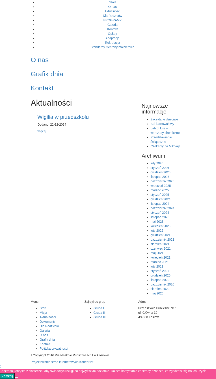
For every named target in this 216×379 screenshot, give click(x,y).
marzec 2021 (160, 262)
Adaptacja (112, 38)
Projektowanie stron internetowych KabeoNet (62, 362)
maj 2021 (157, 253)
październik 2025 (162, 181)
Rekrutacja (112, 42)
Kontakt (112, 29)
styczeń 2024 (160, 212)
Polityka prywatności (54, 348)
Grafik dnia (47, 339)
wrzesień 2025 (161, 185)
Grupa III (99, 317)
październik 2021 (162, 239)
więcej (41, 131)
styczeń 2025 (160, 194)
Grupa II (99, 312)
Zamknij (7, 376)
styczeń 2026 (160, 168)
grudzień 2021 (161, 235)
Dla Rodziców (112, 15)
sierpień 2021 (160, 244)
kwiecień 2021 (161, 257)
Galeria (112, 24)
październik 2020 (162, 284)
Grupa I (98, 308)
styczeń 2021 (160, 271)
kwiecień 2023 (161, 226)
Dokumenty (48, 321)
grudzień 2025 (161, 172)
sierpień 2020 (160, 289)
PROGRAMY (112, 20)
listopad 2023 (160, 217)
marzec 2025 (160, 190)
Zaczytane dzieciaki (164, 119)
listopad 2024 (160, 203)
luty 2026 (157, 163)
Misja (43, 312)
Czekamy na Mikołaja (165, 146)
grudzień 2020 (161, 275)
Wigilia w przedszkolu (63, 117)
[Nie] (16, 377)
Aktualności (112, 11)
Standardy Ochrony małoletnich (112, 47)
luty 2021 (157, 266)
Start (112, 2)
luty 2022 (157, 230)
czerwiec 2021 (161, 248)
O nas (112, 7)
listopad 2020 (160, 280)
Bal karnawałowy (162, 124)
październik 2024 (162, 208)
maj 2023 (157, 221)
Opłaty (112, 33)
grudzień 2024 (161, 199)
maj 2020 (157, 293)
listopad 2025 (160, 177)
